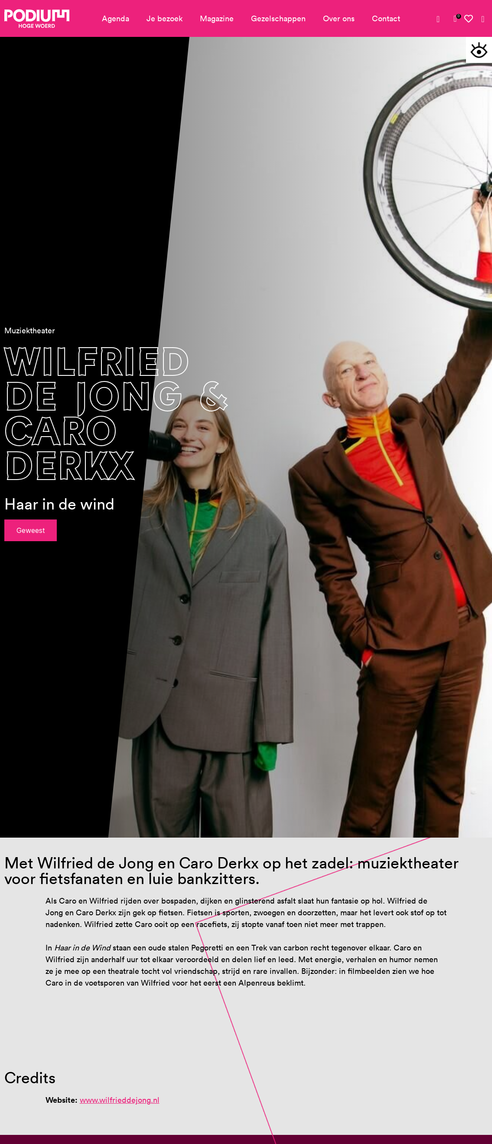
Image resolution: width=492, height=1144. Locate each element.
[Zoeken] (483, 19)
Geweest (30, 530)
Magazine (217, 18)
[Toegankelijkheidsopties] (479, 50)
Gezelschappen (278, 18)
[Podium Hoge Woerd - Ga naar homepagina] (36, 18)
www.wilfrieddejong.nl (120, 1100)
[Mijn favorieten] (469, 18)
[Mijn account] (441, 19)
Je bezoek (164, 18)
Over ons (339, 18)
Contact (386, 18)
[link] (455, 18)
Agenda (115, 18)
